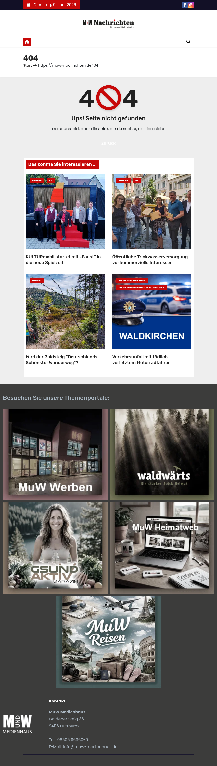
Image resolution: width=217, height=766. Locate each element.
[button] (188, 41)
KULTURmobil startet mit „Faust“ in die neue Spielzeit (63, 259)
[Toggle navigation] (177, 42)
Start (27, 65)
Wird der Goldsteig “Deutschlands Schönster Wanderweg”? (61, 359)
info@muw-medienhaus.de (90, 747)
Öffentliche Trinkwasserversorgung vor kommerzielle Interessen (150, 259)
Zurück (108, 143)
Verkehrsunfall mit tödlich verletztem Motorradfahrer (141, 359)
